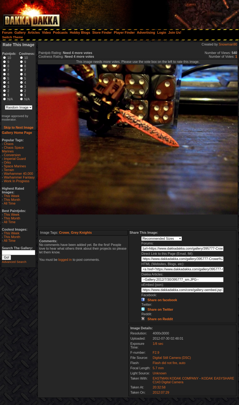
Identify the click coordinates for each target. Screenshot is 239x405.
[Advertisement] (183, 13)
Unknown (160, 373)
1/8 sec (158, 343)
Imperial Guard (15, 159)
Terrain (9, 170)
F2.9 (156, 352)
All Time (10, 203)
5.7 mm (158, 368)
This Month (12, 199)
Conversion (12, 155)
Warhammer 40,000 (18, 173)
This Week (11, 196)
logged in (65, 259)
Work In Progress (16, 181)
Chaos (8, 144)
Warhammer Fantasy (19, 177)
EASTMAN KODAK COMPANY (176, 378)
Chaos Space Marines (13, 149)
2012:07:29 (161, 392)
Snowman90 (228, 44)
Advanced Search (14, 262)
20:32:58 (159, 387)
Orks (7, 162)
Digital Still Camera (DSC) (172, 357)
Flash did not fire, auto (169, 363)
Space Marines (15, 166)
